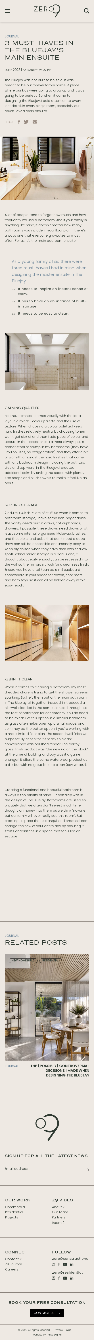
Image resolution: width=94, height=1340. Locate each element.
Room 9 (58, 1222)
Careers (11, 1269)
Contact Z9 (14, 1259)
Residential (14, 1212)
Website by (47, 1334)
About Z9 (59, 1207)
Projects (11, 1217)
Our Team (60, 1212)
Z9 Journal (13, 1264)
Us (44, 1313)
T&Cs (68, 1330)
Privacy (58, 1330)
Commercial (15, 1207)
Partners (58, 1217)
